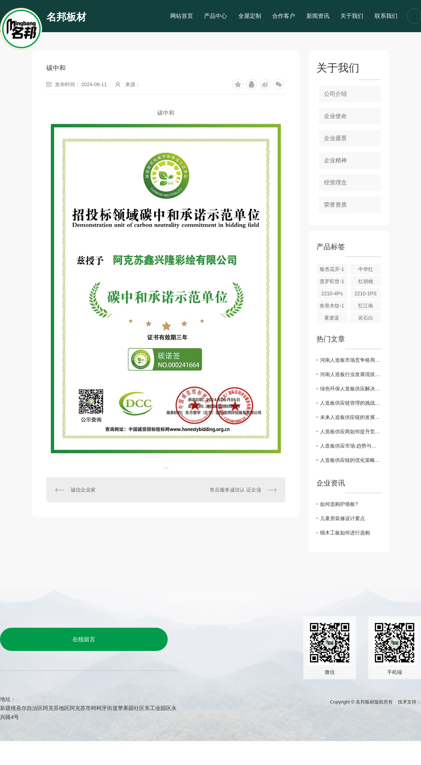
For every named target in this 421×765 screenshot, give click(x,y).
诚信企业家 (83, 490)
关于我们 (351, 16)
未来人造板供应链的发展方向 (350, 417)
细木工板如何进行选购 (345, 533)
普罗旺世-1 (332, 281)
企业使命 (335, 116)
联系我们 (386, 16)
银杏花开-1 (332, 269)
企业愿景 (335, 138)
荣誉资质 (335, 205)
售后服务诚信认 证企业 (235, 490)
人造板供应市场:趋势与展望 (350, 446)
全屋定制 (249, 16)
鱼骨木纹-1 (332, 306)
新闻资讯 (317, 16)
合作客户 (283, 16)
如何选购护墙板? (339, 504)
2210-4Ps (332, 293)
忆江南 (365, 306)
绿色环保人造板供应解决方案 (350, 388)
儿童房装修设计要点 (342, 518)
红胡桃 (365, 281)
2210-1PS (365, 293)
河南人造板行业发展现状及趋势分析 (350, 374)
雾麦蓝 (331, 318)
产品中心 (215, 16)
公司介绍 (335, 94)
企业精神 (335, 160)
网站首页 (181, 16)
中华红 (365, 269)
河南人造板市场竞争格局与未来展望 (350, 360)
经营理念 (335, 182)
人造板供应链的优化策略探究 (350, 460)
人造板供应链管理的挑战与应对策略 (350, 403)
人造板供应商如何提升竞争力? (350, 431)
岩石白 (365, 318)
